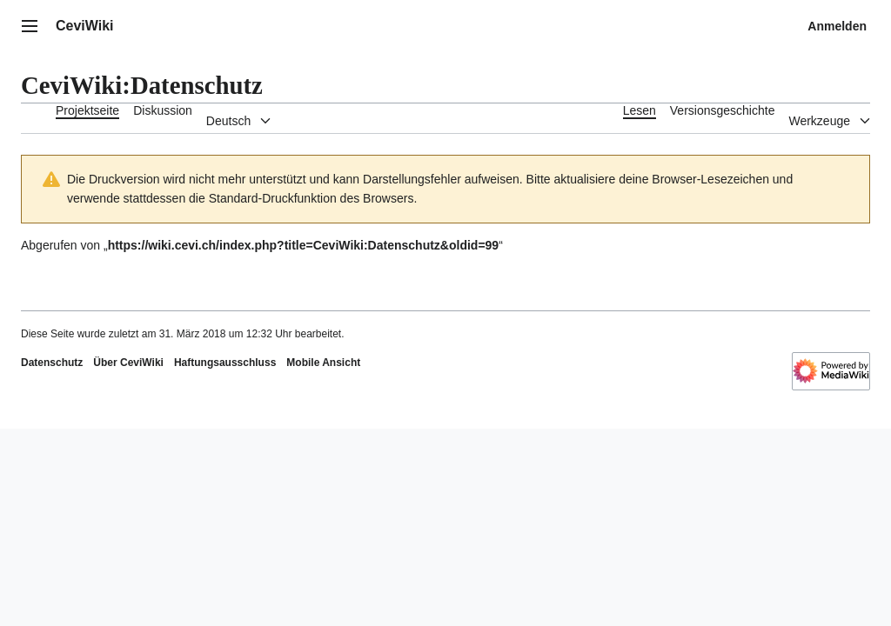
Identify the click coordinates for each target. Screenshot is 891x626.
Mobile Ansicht (323, 362)
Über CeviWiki (128, 362)
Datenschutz (52, 362)
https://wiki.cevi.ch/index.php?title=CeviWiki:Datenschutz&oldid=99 (303, 245)
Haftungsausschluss (225, 362)
